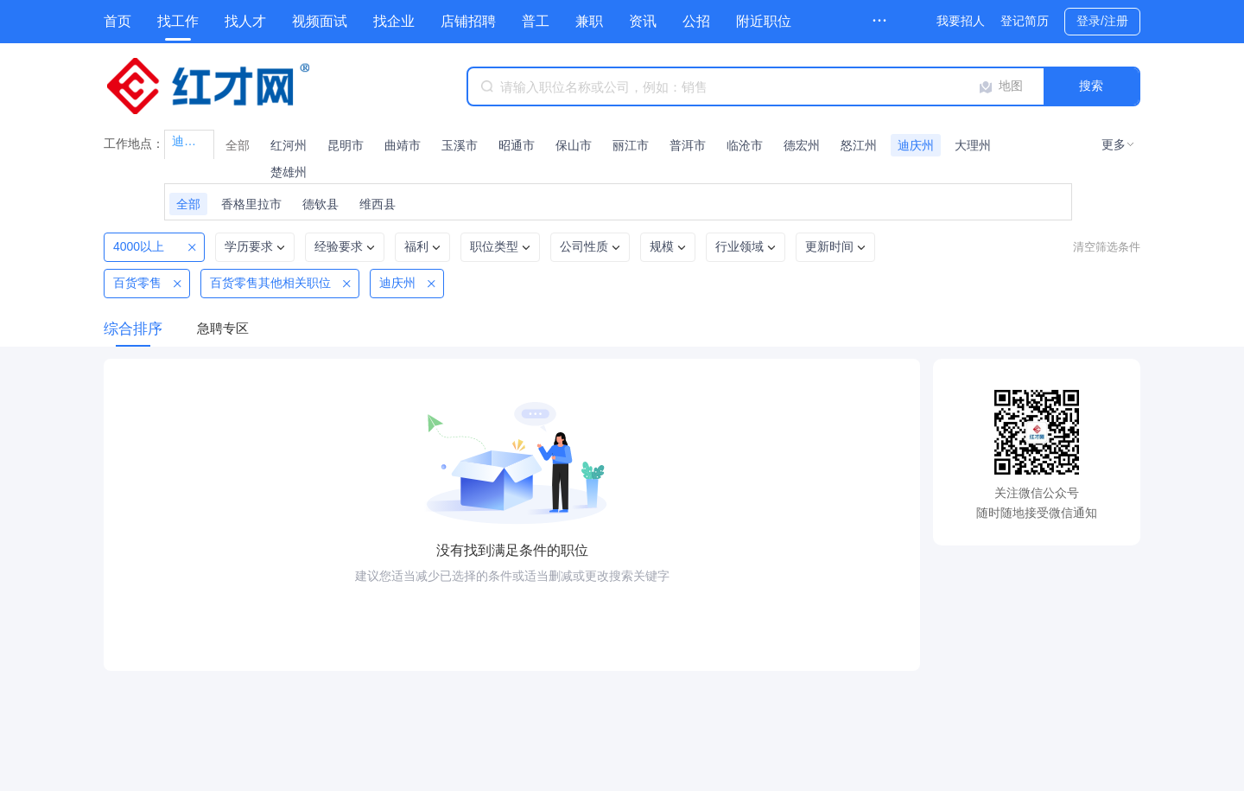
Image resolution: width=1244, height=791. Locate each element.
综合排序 (133, 329)
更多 (1113, 144)
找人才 (245, 21)
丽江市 (630, 145)
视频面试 (319, 21)
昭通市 (516, 145)
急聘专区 (223, 328)
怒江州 (859, 145)
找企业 (394, 21)
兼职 (589, 21)
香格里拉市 (251, 204)
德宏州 (802, 145)
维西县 (377, 204)
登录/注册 (1102, 21)
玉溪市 (459, 145)
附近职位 (763, 21)
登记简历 (1024, 21)
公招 (696, 21)
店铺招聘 (468, 21)
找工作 (178, 21)
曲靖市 (402, 145)
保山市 (573, 145)
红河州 (288, 145)
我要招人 (960, 21)
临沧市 (745, 145)
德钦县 (320, 204)
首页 (117, 21)
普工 (535, 21)
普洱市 (688, 145)
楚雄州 (288, 172)
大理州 (973, 145)
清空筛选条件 (1106, 246)
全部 (237, 145)
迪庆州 (916, 145)
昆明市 (345, 145)
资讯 (643, 21)
